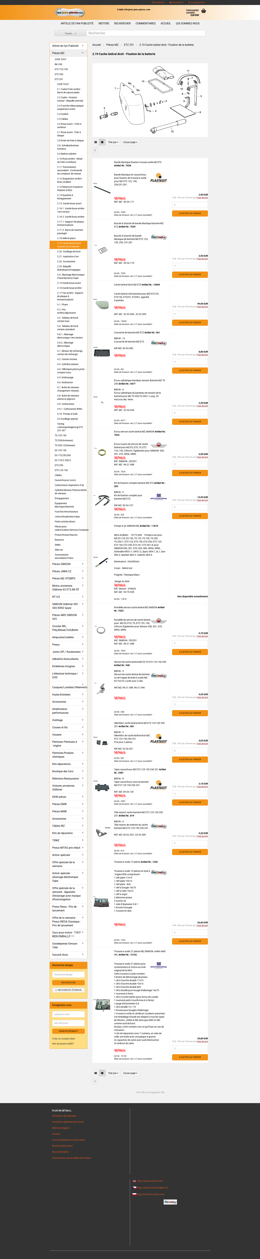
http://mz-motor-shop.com (150, 1194)
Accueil (166, 23)
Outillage (57, 720)
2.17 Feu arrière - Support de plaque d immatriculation (70, 296)
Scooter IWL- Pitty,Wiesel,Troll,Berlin (65, 628)
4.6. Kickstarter (65, 382)
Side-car (59, 549)
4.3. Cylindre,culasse (67, 364)
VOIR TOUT (60, 59)
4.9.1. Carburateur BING (69, 409)
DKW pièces (59, 796)
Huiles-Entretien (61, 694)
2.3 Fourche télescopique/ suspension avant (70, 107)
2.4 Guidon (62, 114)
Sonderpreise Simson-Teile (65, 945)
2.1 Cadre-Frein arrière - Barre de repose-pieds (69, 91)
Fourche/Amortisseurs (66, 511)
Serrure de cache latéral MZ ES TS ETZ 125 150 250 (140, 662)
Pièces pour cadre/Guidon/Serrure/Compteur (71, 528)
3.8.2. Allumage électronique (65, 344)
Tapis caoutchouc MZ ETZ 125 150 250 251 (136, 769)
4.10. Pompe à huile (67, 414)
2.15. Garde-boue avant (69, 203)
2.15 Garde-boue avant (69, 283)
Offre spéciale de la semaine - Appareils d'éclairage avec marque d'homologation (66, 894)
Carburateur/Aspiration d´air (69, 485)
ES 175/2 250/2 (63, 460)
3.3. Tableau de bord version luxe (67, 319)
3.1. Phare (62, 304)
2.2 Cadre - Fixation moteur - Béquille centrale (70, 99)
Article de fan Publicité (77, 23)
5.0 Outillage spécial (67, 419)
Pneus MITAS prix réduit (66, 847)
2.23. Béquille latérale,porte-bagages (68, 268)
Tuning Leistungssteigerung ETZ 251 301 (70, 427)
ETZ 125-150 (61, 69)
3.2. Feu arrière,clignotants (66, 311)
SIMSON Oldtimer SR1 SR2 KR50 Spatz (65, 606)
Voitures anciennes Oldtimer (63, 787)
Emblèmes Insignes (63, 666)
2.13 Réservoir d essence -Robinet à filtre (70, 189)
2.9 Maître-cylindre (66, 153)
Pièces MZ (58, 53)
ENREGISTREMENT (68, 1031)
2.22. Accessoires (66, 261)
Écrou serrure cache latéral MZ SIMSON (134, 431)
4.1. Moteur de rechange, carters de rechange (70, 353)
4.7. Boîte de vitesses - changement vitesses (68, 389)
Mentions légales (60, 1128)
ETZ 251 (59, 79)
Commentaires (146, 23)
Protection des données (64, 1116)
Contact (56, 1134)
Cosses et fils (60, 727)
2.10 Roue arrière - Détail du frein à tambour (69, 160)
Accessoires (59, 701)
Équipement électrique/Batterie (64, 505)
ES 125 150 (60, 450)
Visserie (56, 734)
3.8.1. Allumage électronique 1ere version (70, 336)
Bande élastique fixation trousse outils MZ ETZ (138, 162)
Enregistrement (196, 2)
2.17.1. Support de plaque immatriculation (70, 223)
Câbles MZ (58, 825)
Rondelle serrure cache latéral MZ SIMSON (136, 607)
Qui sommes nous (188, 23)
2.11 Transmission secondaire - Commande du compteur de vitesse (69, 170)
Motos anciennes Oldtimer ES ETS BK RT (65, 587)
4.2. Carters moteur (67, 359)
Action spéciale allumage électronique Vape (65, 877)
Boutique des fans (62, 771)
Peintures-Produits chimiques (63, 754)
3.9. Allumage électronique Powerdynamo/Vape (70, 276)
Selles (58, 544)
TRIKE (55, 840)
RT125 (56, 596)
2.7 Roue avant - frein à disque (69, 134)
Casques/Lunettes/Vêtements (69, 687)
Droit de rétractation (62, 1146)
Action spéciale (61, 855)
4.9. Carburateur (65, 404)
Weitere (103, 23)
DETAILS (119, 198)
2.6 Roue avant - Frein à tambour (69, 126)
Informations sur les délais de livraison (71, 1158)
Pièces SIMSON (61, 564)
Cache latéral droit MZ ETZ (128, 284)
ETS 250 (59, 465)
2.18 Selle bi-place (66, 238)
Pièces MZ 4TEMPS (63, 578)
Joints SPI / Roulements (66, 651)
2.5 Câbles (62, 119)
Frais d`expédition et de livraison (68, 1140)
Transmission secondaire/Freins (64, 556)
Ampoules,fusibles (63, 637)
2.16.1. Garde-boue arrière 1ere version (70, 210)
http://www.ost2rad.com (150, 1181)
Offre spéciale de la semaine (63, 864)
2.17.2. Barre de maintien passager (70, 232)
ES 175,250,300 (63, 455)
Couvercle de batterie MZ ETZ (129, 332)
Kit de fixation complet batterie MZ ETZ (134, 483)
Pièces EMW (59, 804)
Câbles (58, 475)
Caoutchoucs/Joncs (65, 480)
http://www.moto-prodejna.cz (152, 1187)
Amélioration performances (60, 710)
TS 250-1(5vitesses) (65, 445)
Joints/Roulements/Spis (67, 516)
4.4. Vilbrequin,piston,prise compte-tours (70, 371)
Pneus (56, 644)
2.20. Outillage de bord (68, 251)
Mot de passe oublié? (63, 1043)
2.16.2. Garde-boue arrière (70, 216)
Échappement (62, 498)
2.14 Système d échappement (65, 197)
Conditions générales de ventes (68, 1121)
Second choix (60, 954)
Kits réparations (61, 764)
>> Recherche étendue (68, 990)
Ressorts (59, 539)
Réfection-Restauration (65, 778)
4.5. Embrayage (65, 377)
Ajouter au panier (190, 213)
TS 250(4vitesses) (64, 440)
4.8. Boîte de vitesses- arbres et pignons (68, 397)
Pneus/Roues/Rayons (66, 534)
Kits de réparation (62, 833)
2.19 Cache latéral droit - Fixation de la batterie (69, 245)
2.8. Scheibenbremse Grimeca (68, 147)
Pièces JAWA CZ (61, 571)
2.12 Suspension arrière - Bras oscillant (70, 180)
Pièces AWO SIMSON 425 (64, 617)
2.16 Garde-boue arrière (69, 288)
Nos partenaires (60, 1151)
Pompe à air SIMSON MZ (127, 526)
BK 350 (58, 64)
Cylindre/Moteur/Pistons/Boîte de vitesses (71, 492)
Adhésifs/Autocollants (65, 659)
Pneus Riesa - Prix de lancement (64, 908)
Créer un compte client (63, 1038)
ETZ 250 (59, 74)
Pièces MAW (59, 811)
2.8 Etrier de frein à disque (70, 140)
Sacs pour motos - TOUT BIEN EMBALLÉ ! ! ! (66, 934)
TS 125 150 (60, 435)
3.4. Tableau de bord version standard (67, 328)
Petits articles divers (65, 521)
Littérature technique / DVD (65, 675)
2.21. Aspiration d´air (68, 256)
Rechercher (158, 2)
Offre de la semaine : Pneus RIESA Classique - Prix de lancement (66, 921)
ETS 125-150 (61, 470)
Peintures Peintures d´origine (64, 743)
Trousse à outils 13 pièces (127, 862)
